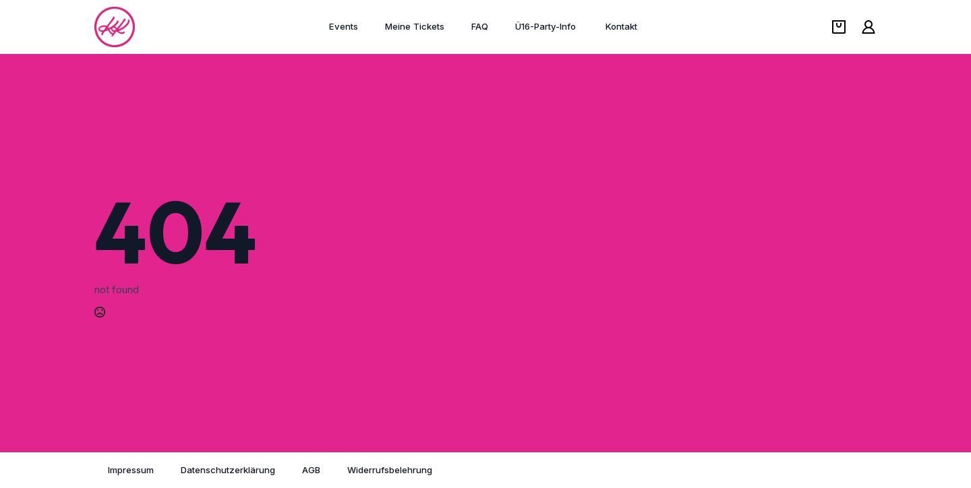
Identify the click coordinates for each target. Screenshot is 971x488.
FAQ (479, 26)
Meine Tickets (414, 26)
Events (343, 26)
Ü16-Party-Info (547, 26)
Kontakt (621, 26)
